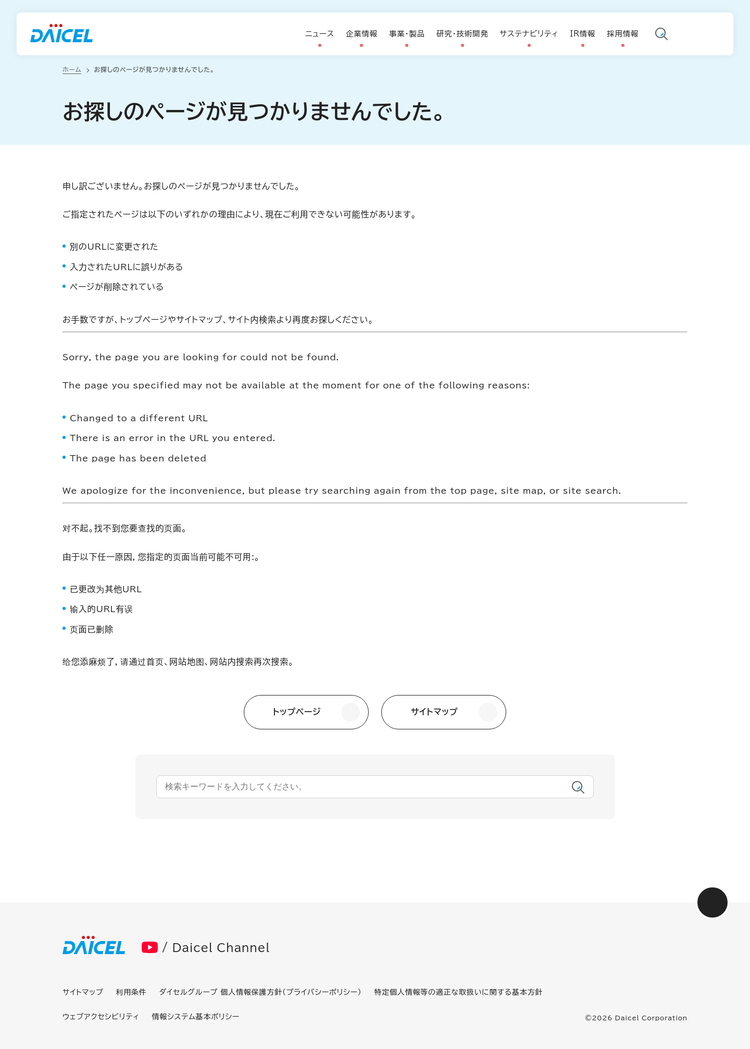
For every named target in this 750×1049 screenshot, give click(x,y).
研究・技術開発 (462, 34)
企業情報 (362, 34)
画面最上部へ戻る (712, 902)
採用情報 (623, 34)
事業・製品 (407, 34)
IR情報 (582, 34)
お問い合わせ (712, 35)
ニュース (319, 34)
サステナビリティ (529, 34)
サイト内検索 (661, 35)
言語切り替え (687, 35)
